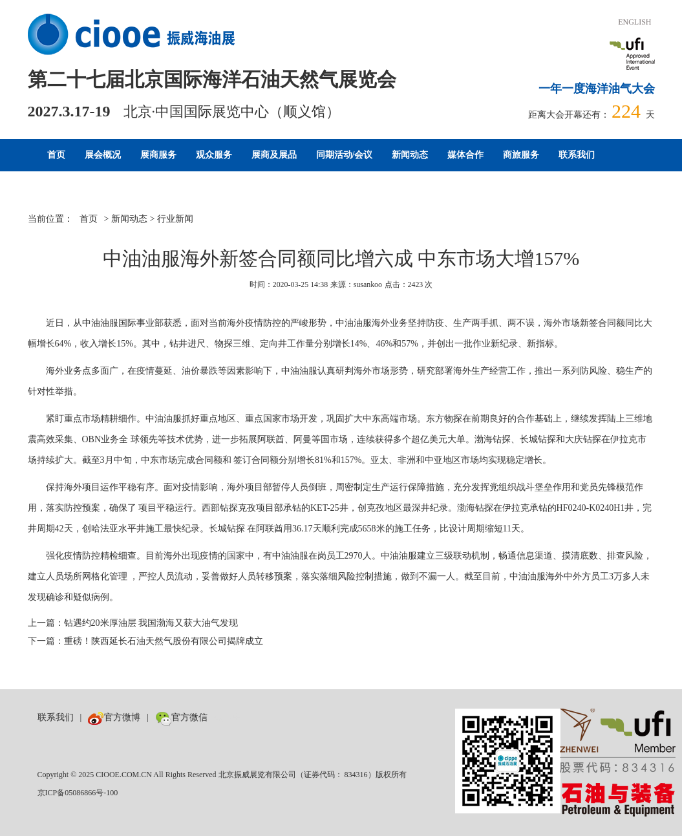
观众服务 (214, 155)
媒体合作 (465, 155)
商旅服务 (521, 155)
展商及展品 (274, 155)
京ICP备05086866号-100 (77, 792)
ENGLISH (634, 22)
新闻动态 (410, 155)
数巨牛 (227, 717)
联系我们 (577, 155)
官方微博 (114, 717)
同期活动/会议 (344, 155)
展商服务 (158, 155)
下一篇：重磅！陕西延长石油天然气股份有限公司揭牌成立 (145, 641)
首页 (56, 155)
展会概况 (103, 155)
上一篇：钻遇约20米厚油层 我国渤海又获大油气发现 (133, 623)
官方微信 (181, 717)
